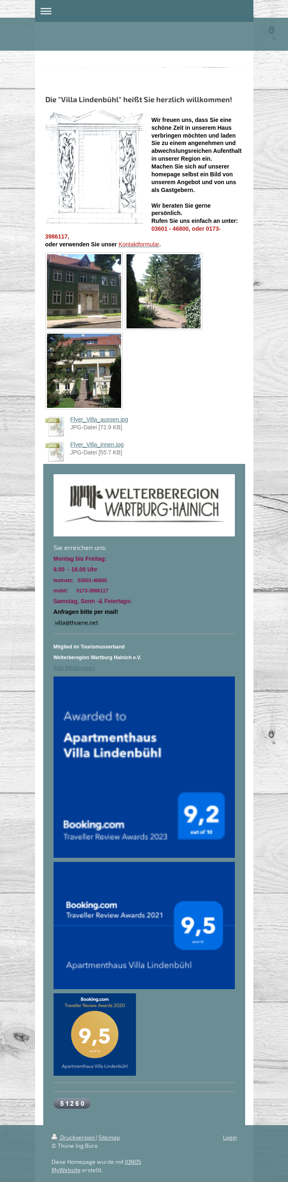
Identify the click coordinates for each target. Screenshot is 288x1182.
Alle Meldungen (74, 667)
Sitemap (109, 1137)
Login (230, 1137)
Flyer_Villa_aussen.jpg (99, 419)
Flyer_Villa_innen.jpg (97, 444)
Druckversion (74, 1137)
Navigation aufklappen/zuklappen (144, 11)
